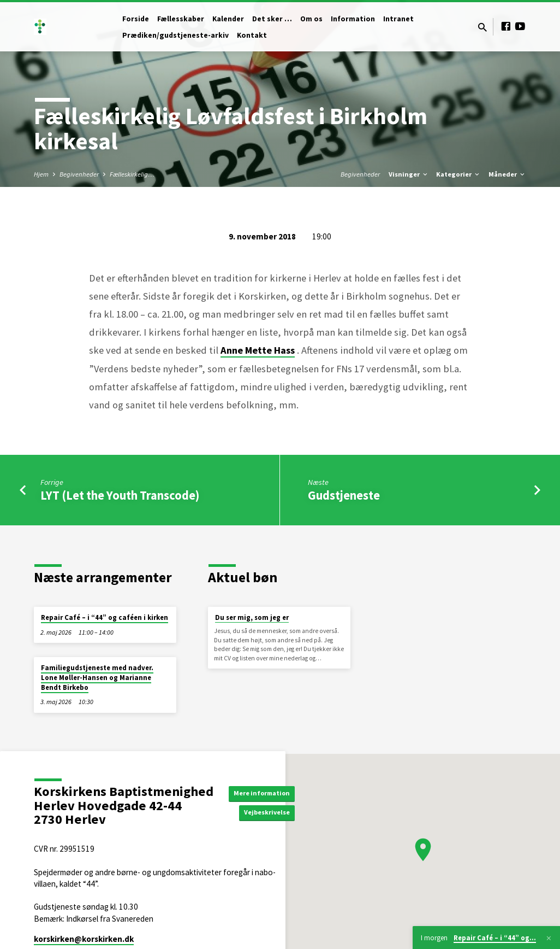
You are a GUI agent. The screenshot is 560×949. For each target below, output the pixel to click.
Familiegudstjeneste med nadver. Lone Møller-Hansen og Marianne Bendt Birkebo (97, 677)
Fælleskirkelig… (132, 174)
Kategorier (458, 174)
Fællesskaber (180, 19)
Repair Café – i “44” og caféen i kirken (104, 617)
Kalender (228, 19)
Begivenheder (79, 174)
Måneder (507, 174)
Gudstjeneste (344, 495)
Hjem (41, 174)
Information (353, 19)
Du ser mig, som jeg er (252, 617)
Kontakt (252, 35)
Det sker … (272, 19)
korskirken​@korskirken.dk (84, 939)
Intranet (398, 19)
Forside (135, 19)
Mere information (266, 792)
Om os (311, 19)
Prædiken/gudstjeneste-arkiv (175, 35)
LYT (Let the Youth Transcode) (119, 495)
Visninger (409, 174)
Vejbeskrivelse (272, 813)
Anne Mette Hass (258, 350)
